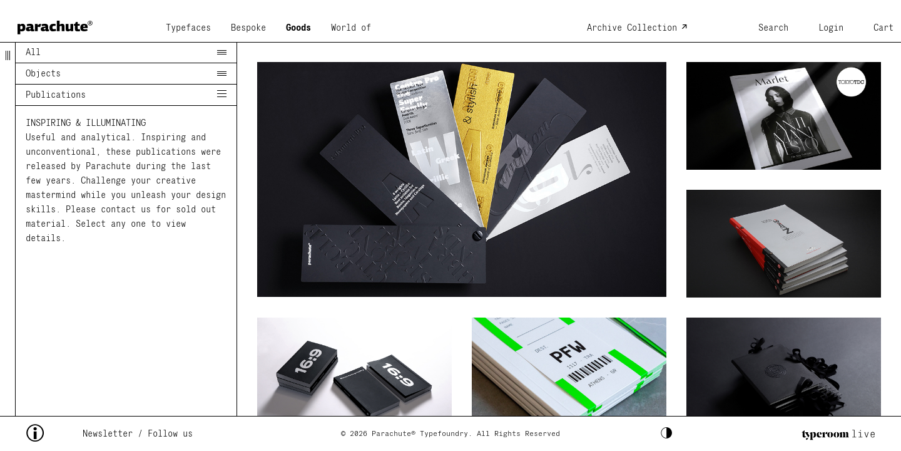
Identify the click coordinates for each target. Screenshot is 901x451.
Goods (298, 28)
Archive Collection (632, 28)
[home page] (55, 23)
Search (773, 28)
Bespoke (248, 28)
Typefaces (188, 28)
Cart (883, 28)
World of (351, 28)
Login (830, 28)
